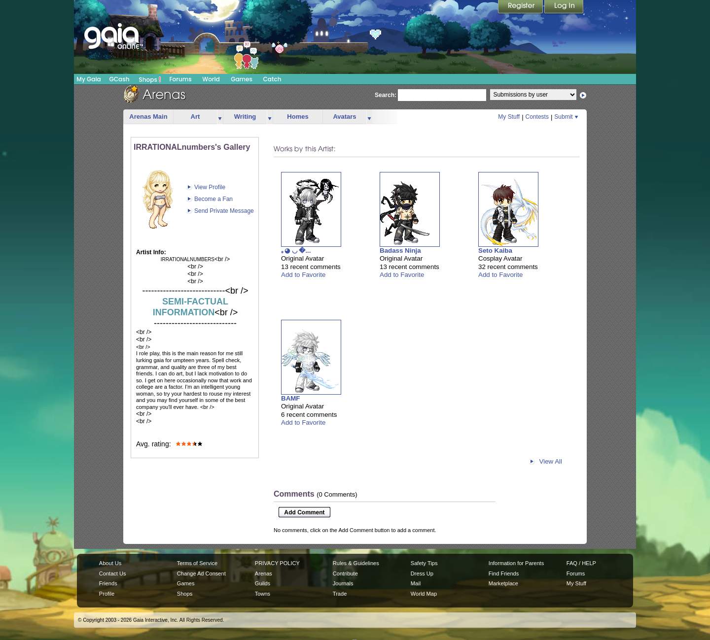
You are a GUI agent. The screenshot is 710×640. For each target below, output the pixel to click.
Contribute (345, 573)
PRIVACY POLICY (277, 563)
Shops (150, 79)
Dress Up (422, 573)
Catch (272, 79)
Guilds (262, 583)
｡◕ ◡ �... (296, 250)
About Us (110, 563)
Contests (537, 116)
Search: (385, 95)
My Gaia (88, 79)
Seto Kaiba (495, 250)
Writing (245, 116)
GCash (119, 79)
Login (564, 7)
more (220, 117)
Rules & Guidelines (356, 563)
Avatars (344, 116)
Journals (343, 583)
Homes (297, 116)
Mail (416, 583)
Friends (108, 583)
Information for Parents (516, 563)
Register (521, 7)
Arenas (263, 573)
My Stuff (509, 116)
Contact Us (112, 573)
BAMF (290, 398)
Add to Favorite (303, 274)
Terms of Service (197, 563)
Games (241, 79)
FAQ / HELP (581, 563)
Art (195, 116)
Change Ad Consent (201, 573)
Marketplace (503, 583)
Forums (180, 79)
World (211, 79)
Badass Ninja (400, 250)
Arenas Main (148, 116)
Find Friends (504, 573)
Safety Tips (424, 563)
